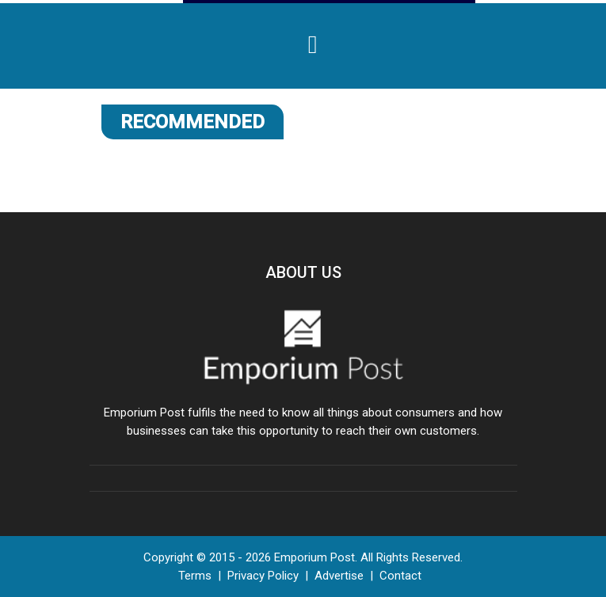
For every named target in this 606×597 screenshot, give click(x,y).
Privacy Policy (263, 575)
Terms (195, 575)
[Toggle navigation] (313, 44)
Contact (400, 575)
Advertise (339, 575)
